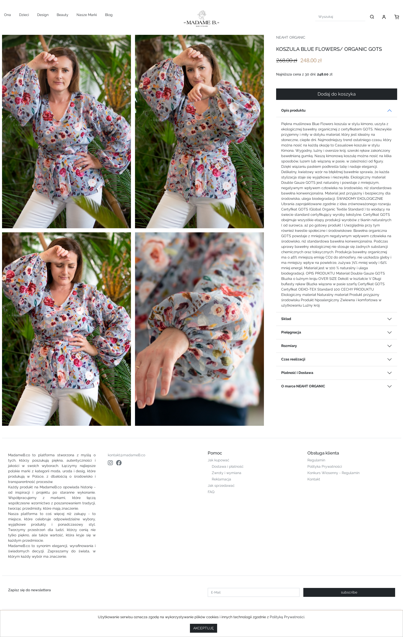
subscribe (349, 592)
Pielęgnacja (291, 332)
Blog (109, 15)
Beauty (62, 15)
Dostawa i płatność (228, 466)
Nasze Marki (87, 15)
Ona (7, 15)
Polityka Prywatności (324, 466)
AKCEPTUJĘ (203, 628)
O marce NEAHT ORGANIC (303, 386)
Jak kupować (218, 460)
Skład (286, 319)
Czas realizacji (293, 359)
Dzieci (24, 15)
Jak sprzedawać (221, 485)
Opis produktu (293, 110)
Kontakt (313, 479)
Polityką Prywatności (287, 617)
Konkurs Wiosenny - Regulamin (333, 473)
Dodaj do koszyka (337, 94)
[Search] (340, 16)
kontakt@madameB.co (126, 455)
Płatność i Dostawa (297, 373)
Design (43, 15)
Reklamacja (221, 479)
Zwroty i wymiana (226, 473)
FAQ (211, 492)
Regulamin (316, 460)
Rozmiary (289, 346)
